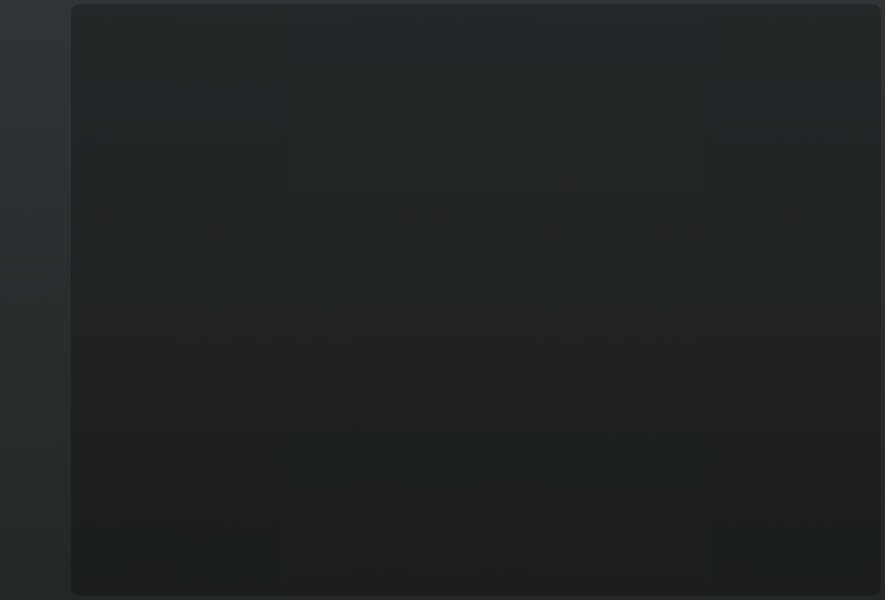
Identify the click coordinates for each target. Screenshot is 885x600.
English (33, 575)
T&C (33, 583)
